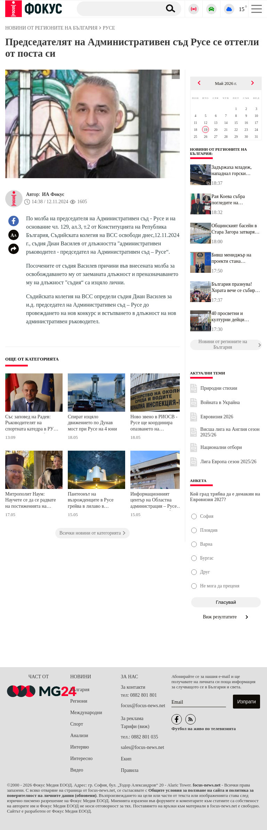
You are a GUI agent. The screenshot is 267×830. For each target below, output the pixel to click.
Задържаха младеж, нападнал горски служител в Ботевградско (231, 170)
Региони (78, 701)
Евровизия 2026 (217, 416)
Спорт (76, 724)
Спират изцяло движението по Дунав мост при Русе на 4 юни (92, 423)
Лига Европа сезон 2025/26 (229, 461)
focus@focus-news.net (143, 705)
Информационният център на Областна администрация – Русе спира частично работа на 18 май (157, 501)
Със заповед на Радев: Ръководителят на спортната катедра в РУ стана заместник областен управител (32, 423)
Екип (126, 758)
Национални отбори (221, 447)
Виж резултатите (226, 616)
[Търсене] (117, 8)
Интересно (81, 758)
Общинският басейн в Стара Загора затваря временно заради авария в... (236, 229)
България (79, 689)
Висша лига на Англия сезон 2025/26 (229, 432)
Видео (76, 770)
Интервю (79, 747)
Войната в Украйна (220, 402)
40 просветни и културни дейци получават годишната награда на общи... (233, 317)
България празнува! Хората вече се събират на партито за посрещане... (235, 287)
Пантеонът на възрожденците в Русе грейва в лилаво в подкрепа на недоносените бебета (91, 501)
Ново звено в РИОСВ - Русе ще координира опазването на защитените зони (154, 423)
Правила (130, 770)
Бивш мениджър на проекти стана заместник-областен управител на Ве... (232, 258)
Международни (86, 712)
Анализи (79, 735)
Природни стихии (219, 388)
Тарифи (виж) (135, 726)
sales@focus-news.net (142, 747)
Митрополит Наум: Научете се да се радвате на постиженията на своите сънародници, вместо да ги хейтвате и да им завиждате (30, 501)
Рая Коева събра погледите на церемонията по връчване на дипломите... (228, 200)
